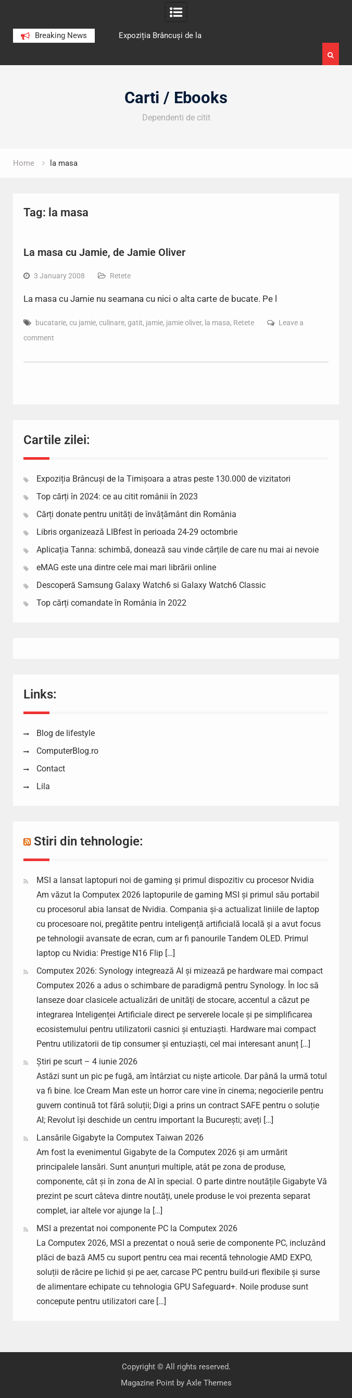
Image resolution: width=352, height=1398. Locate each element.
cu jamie (82, 322)
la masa (217, 322)
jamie (154, 322)
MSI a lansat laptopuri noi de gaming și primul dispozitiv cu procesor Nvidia (175, 880)
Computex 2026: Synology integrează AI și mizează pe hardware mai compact (179, 971)
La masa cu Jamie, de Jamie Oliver (104, 252)
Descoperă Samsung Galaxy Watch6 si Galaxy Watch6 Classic (151, 585)
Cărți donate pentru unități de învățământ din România (136, 514)
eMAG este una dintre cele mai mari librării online (126, 567)
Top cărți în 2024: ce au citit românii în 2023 (117, 496)
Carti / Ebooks (176, 97)
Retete (120, 276)
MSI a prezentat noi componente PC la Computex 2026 (136, 1228)
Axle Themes (209, 1383)
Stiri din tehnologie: (88, 841)
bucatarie (50, 322)
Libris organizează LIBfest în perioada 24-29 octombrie (136, 532)
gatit (135, 322)
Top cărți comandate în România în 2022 (111, 603)
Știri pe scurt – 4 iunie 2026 (86, 1061)
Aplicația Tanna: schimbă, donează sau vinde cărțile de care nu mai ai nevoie (177, 550)
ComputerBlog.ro (67, 751)
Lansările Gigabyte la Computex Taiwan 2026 (120, 1138)
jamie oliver (184, 322)
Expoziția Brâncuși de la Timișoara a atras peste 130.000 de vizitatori (163, 479)
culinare (111, 322)
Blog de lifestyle (65, 733)
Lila (43, 786)
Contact (50, 769)
